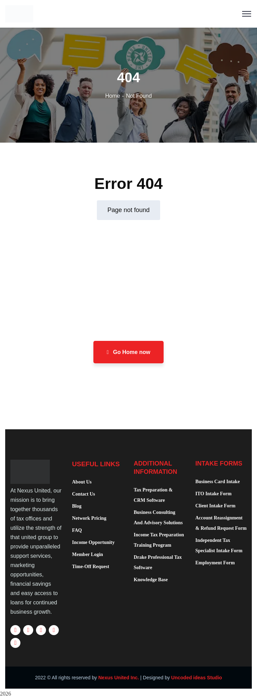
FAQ (77, 530)
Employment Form (215, 562)
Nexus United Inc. (118, 677)
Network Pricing (89, 518)
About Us (81, 482)
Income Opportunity (93, 542)
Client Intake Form (215, 505)
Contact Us (83, 494)
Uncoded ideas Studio (196, 677)
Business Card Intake (217, 481)
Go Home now (128, 352)
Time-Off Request (90, 566)
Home (112, 96)
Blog (76, 506)
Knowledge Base (151, 579)
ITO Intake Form (213, 493)
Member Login (87, 554)
